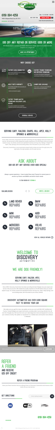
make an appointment (27, 52)
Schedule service (45, 17)
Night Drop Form (34, 17)
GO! (52, 396)
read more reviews (7, 191)
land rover (15, 203)
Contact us (52, 18)
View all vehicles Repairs (42, 237)
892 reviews (11, 21)
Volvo (40, 227)
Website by (31, 426)
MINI (14, 215)
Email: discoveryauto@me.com (46, 20)
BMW (40, 203)
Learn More (49, 349)
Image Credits (22, 426)
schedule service (27, 115)
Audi (40, 215)
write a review (44, 191)
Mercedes (14, 227)
